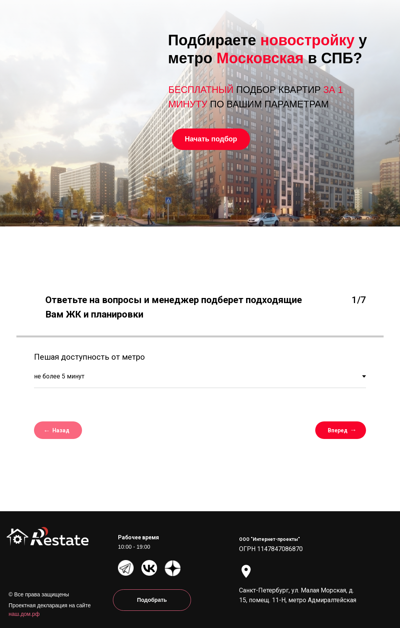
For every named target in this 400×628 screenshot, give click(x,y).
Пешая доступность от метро (89, 357)
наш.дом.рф (24, 614)
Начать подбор (211, 139)
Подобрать (152, 600)
